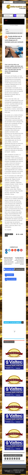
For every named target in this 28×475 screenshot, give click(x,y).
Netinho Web (18, 472)
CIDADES (7, 234)
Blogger (16, 25)
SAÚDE (7, 31)
